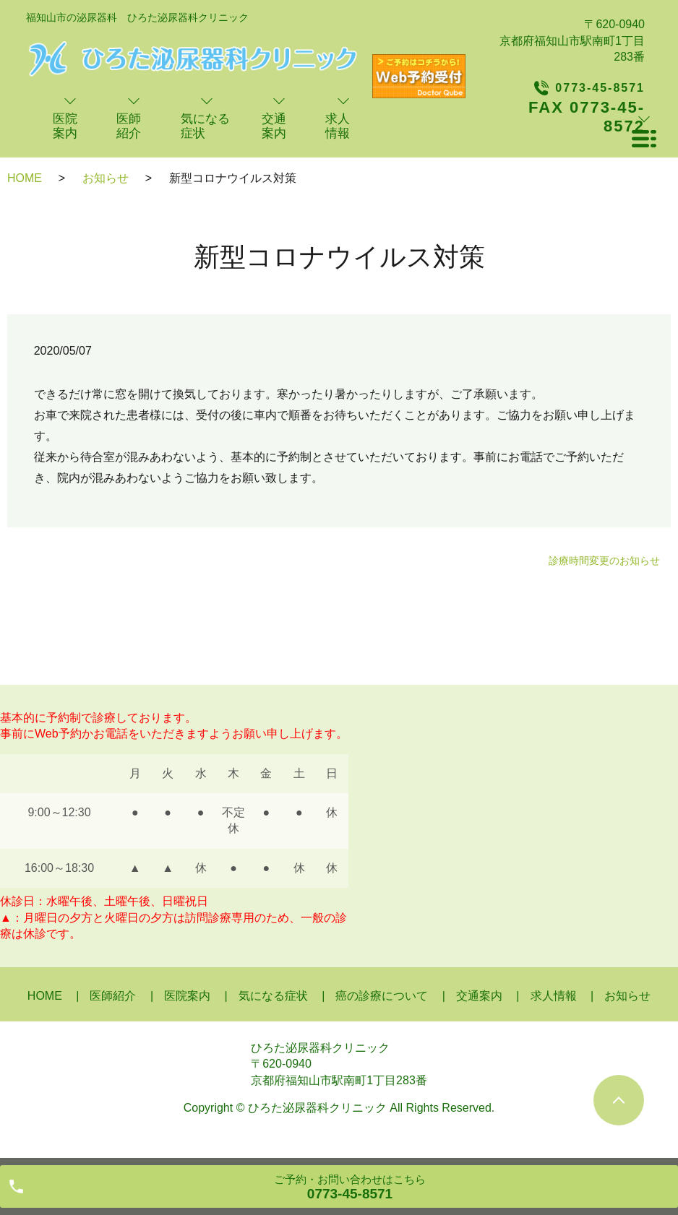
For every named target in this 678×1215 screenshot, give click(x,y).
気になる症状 (273, 996)
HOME (24, 178)
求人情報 (554, 996)
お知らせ (105, 178)
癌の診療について (381, 996)
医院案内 (187, 996)
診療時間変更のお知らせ (604, 560)
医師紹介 (113, 996)
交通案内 (479, 996)
